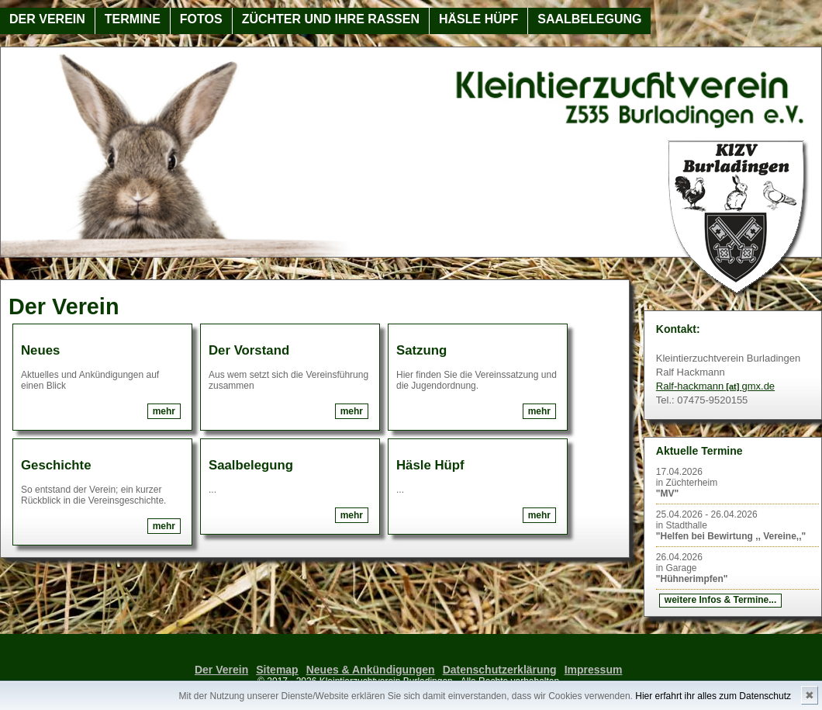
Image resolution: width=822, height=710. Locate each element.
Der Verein (47, 19)
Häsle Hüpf (478, 19)
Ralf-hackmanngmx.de (715, 386)
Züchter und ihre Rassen (331, 19)
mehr (164, 411)
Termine (133, 19)
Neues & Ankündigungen (370, 669)
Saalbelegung (589, 19)
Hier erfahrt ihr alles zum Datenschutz (713, 696)
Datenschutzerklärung (500, 669)
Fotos (201, 19)
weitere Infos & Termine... (720, 599)
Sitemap (277, 669)
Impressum (594, 669)
